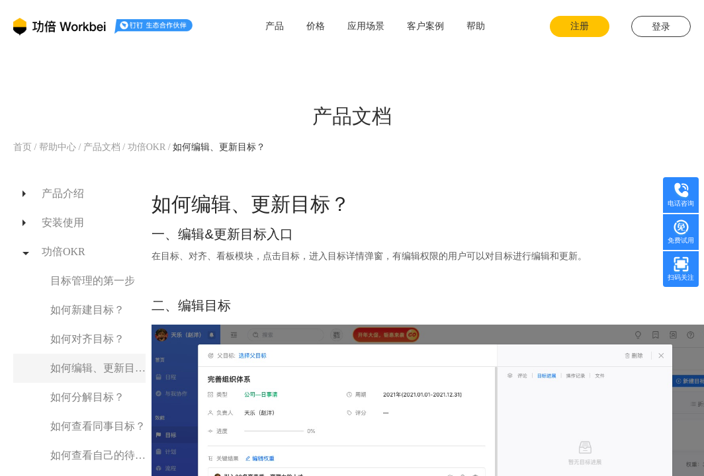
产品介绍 (63, 193)
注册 (579, 26)
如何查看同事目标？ (98, 426)
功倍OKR (148, 147)
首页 (23, 147)
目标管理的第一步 (92, 280)
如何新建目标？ (87, 309)
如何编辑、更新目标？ (98, 368)
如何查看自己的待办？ (98, 455)
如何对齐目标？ (87, 338)
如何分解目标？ (87, 397)
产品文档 (101, 147)
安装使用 (63, 222)
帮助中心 (57, 147)
